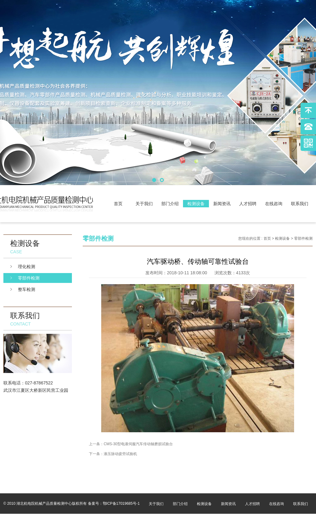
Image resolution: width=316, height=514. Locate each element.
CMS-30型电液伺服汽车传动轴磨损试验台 (138, 444)
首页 (118, 203)
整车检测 (26, 289)
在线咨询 (273, 203)
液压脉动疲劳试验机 (120, 454)
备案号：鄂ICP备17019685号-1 (114, 503)
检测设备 (196, 203)
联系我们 (299, 203)
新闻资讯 (222, 203)
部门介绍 (170, 203)
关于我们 (144, 203)
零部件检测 (29, 278)
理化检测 (26, 266)
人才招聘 (247, 203)
